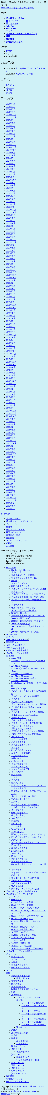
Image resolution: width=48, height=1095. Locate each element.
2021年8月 (10, 250)
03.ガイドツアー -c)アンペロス (25, 908)
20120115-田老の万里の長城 (23, 610)
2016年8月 (10, 367)
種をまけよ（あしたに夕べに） (25, 878)
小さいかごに (17, 832)
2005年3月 (10, 481)
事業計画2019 (22, 978)
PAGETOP (5, 514)
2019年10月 (11, 307)
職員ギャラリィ (18, 1046)
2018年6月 (10, 337)
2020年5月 (10, 291)
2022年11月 (11, 210)
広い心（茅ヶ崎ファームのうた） (26, 837)
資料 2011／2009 (18, 1073)
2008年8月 (10, 427)
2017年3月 (10, 359)
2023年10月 (11, 180)
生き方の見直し (18, 605)
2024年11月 (11, 147)
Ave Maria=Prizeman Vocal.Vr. (24, 678)
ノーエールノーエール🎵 (17, 640)
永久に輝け (16, 853)
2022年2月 (10, 234)
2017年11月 (11, 354)
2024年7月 (10, 158)
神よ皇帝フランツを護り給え (24, 578)
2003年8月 (10, 506)
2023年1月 (10, 204)
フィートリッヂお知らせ (33, 1003)
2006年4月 (10, 465)
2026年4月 (10, 104)
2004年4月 (10, 489)
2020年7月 (10, 286)
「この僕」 (16, 699)
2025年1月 (10, 142)
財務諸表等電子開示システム (24, 989)
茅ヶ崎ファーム (13, 519)
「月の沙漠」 (17, 572)
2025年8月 (10, 123)
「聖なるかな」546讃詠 (22, 728)
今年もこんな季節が (15, 645)
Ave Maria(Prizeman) (20, 666)
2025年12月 (11, 115)
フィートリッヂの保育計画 (34, 1019)
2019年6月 (10, 318)
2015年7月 (10, 392)
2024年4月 (10, 166)
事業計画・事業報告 (20, 976)
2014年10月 (11, 416)
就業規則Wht (22, 1043)
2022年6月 (10, 223)
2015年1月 (10, 408)
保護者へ (10, 527)
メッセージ (11, 954)
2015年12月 (11, 381)
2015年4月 (10, 400)
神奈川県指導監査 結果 (27, 1060)
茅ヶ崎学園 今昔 (19, 1033)
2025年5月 (10, 131)
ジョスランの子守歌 (20, 769)
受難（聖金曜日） (19, 813)
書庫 (8, 973)
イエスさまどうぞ (19, 766)
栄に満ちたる (17, 851)
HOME (9, 51)
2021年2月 (10, 267)
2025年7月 (10, 125)
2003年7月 (10, 508)
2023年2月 (10, 202)
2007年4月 (10, 451)
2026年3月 (10, 106)
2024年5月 (10, 163)
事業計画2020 (12, 642)
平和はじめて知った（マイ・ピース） (28, 834)
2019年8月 (10, 313)
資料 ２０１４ (17, 1068)
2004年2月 (10, 495)
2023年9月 (10, 182)
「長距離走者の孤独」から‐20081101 (28, 615)
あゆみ (9, 543)
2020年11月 (11, 275)
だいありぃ (21, 68)
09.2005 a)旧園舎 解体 (22, 929)
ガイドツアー (12, 637)
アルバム (10, 87)
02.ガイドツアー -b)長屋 (22, 905)
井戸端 (9, 90)
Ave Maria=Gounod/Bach (22, 674)
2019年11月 (11, 305)
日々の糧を (16, 845)
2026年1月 (10, 112)
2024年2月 (10, 172)
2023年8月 (10, 185)
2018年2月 (10, 345)
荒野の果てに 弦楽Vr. (21, 880)
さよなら (15, 747)
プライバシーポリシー (16, 540)
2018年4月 (10, 340)
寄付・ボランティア (15, 529)
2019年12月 (11, 302)
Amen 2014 (16, 658)
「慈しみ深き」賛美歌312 (23, 720)
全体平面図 (16, 900)
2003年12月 (11, 498)
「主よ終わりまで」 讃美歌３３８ (21, 891)
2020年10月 (11, 278)
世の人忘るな (17, 783)
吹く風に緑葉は (18, 815)
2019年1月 (10, 332)
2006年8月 (10, 457)
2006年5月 (10, 462)
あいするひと (17, 737)
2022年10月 (11, 212)
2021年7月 (10, 253)
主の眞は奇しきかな (20, 799)
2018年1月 (10, 348)
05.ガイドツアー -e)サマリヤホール (27, 916)
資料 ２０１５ (17, 1065)
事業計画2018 (22, 1052)
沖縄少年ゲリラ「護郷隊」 (23, 575)
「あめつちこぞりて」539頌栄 (25, 696)
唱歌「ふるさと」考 (20, 586)
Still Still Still (11, 634)
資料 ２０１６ (17, 1062)
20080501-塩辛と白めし (21, 618)
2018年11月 (11, 335)
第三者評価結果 (18, 986)
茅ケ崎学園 (16, 995)
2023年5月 (10, 193)
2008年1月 (10, 438)
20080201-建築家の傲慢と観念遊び (27, 621)
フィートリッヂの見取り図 (34, 1024)
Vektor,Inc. (5, 1094)
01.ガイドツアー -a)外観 (22, 902)
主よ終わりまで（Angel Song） (25, 804)
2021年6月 (10, 256)
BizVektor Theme (29, 1091)
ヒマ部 (30, 74)
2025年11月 (11, 117)
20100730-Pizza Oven (20, 613)
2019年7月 (10, 316)
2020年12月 (11, 272)
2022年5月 (10, 226)
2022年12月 (11, 207)
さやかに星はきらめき (21, 745)
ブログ (9, 970)
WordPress (14, 1091)
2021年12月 (11, 240)
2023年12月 (11, 177)
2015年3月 (10, 403)
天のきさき (16, 823)
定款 (13, 992)
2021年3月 (10, 264)
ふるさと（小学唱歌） (21, 753)
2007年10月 (11, 443)
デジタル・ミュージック (17, 1082)
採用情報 (10, 538)
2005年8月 (10, 470)
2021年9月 (10, 248)
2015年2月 (10, 405)
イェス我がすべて (19, 764)
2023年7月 (10, 188)
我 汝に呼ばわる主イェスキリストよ (28, 842)
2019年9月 (10, 310)
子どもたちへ (12, 524)
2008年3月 (10, 435)
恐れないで (16, 840)
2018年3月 (10, 343)
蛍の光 (14, 581)
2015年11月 (11, 384)
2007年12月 (11, 441)
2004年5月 (10, 487)
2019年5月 (10, 321)
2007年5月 (10, 449)
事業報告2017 (22, 1057)
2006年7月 (10, 460)
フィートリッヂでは (31, 1011)
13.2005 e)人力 (18, 940)
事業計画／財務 (13, 535)
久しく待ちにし (18, 810)
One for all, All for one (20, 570)
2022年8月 (10, 218)
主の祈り (15, 802)
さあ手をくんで (18, 742)
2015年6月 (10, 394)
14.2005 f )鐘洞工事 (20, 943)
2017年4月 (10, 356)
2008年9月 (10, 424)
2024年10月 (11, 150)
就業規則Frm (22, 1041)
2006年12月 (11, 454)
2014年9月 (10, 419)
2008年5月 (10, 430)
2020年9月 (10, 280)
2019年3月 (10, 326)
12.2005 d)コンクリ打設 (22, 938)
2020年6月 (10, 288)
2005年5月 (10, 476)
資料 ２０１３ (17, 1071)
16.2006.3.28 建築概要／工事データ (27, 948)
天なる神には (17, 818)
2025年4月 (10, 134)
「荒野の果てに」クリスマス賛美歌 (27, 731)
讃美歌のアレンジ (14, 1079)
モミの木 (15, 780)
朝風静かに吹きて (19, 848)
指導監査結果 (17, 981)
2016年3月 (10, 378)
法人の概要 (16, 984)
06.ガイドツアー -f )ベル (22, 919)
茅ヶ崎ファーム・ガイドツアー (20, 521)
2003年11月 (11, 500)
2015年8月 (10, 389)
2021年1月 (10, 269)
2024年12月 (11, 144)
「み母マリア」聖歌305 (22, 702)
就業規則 (15, 1038)
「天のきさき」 (18, 718)
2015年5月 (10, 397)
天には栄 (15, 821)
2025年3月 (10, 136)
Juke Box (10, 656)
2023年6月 (10, 191)
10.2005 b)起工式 (19, 932)
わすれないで (17, 761)
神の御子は (16, 870)
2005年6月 (10, 473)
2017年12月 (11, 351)
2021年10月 (11, 245)
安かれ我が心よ (18, 829)
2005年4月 (10, 479)
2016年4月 (10, 375)
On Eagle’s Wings (18, 688)
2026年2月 (10, 109)
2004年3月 (10, 492)
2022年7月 (10, 221)
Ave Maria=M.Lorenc (20, 676)
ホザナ (14, 777)
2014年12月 (11, 411)
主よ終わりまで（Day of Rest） (25, 807)
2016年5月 (10, 373)
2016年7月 (10, 370)
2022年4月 (10, 229)
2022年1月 (10, 237)
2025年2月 (10, 139)
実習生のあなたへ (14, 532)
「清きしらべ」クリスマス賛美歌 (26, 723)
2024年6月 (10, 161)
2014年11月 (11, 413)
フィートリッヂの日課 (32, 1022)
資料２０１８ (17, 1049)
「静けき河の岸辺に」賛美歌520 (26, 734)
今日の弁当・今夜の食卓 (17, 650)
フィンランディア (19, 583)
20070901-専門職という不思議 (25, 632)
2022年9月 (10, 215)
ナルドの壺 (16, 775)
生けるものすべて (19, 859)
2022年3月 (10, 231)
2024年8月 (10, 155)
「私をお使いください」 (22, 726)
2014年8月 (10, 422)
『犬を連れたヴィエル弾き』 (19, 951)
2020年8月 (10, 283)
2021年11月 (11, 242)
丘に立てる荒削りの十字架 (23, 796)
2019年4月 (10, 324)
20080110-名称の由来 (20, 624)
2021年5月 (10, 259)
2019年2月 (10, 329)
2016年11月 (11, 362)
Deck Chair (10, 568)
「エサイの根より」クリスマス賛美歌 (28, 704)
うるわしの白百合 (19, 739)
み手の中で (16, 758)
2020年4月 (10, 294)
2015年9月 (10, 386)
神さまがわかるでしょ (21, 861)
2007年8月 (10, 446)
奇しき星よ (16, 826)
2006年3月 (10, 468)
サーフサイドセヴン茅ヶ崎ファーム (17, 8)
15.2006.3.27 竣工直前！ (22, 946)
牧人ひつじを (17, 856)
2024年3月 (10, 169)
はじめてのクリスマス (21, 750)
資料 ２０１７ (17, 1054)
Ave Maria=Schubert (19, 681)
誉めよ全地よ (17, 886)
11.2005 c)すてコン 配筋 (23, 935)
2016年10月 (11, 364)
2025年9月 (10, 120)
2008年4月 (10, 432)
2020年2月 (10, 299)
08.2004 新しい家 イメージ (24, 927)
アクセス (15, 897)
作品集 (9, 93)
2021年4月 (10, 261)
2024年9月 (10, 153)
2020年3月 (10, 297)
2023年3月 (10, 199)
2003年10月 (11, 503)
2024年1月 (10, 174)
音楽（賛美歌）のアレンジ (23, 608)
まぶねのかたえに (19, 756)
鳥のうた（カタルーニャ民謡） (25, 889)
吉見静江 (10, 546)
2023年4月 (10, 196)
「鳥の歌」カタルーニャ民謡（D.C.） (28, 594)
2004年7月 (10, 484)
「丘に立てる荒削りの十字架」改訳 (27, 597)
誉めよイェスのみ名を (21, 883)
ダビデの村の (17, 772)
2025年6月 (10, 128)
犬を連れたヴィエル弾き (17, 653)
